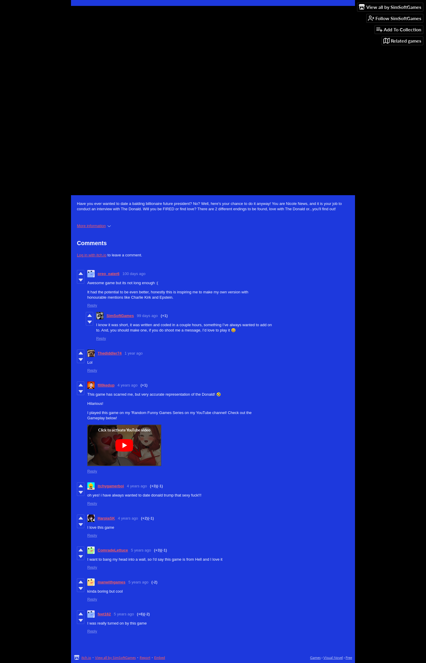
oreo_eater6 (109, 273)
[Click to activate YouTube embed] (124, 445)
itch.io (86, 657)
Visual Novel (333, 657)
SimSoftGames (120, 315)
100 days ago (134, 273)
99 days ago (147, 315)
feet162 (104, 614)
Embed (159, 657)
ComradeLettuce (113, 550)
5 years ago (141, 550)
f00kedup (106, 385)
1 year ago (134, 353)
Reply (92, 305)
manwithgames (111, 582)
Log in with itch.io (91, 255)
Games (315, 657)
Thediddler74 (110, 353)
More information (94, 226)
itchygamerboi (111, 486)
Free (349, 657)
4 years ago (127, 385)
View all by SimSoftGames (115, 657)
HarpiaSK (106, 518)
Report (145, 657)
